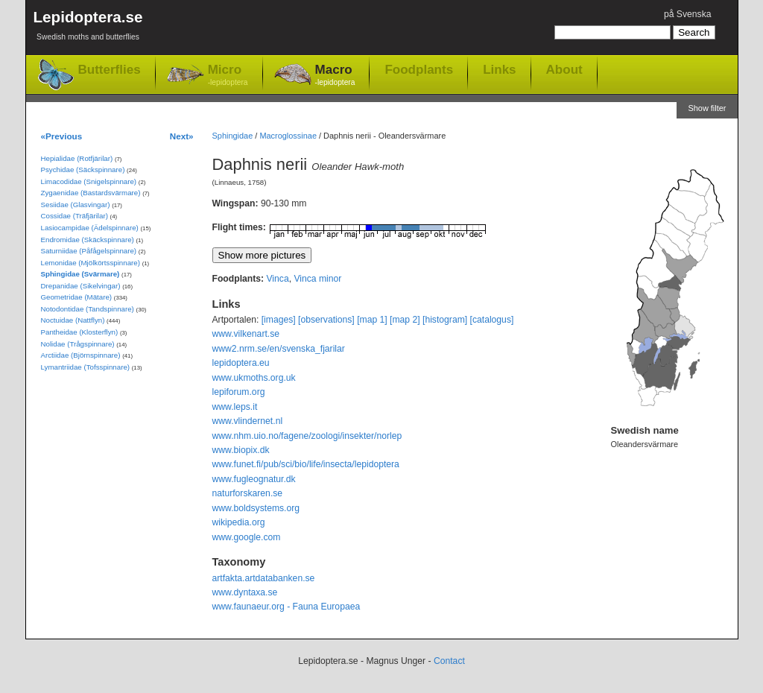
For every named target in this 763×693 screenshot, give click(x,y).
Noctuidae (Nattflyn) (73, 320)
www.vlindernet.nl (247, 421)
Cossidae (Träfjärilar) (74, 216)
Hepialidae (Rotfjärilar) (77, 158)
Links (499, 69)
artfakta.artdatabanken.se (263, 578)
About (564, 69)
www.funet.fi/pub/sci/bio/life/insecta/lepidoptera (305, 464)
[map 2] (405, 319)
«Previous (62, 136)
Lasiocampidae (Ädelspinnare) (90, 228)
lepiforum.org (238, 392)
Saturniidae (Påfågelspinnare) (89, 251)
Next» (182, 136)
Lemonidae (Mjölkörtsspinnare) (90, 263)
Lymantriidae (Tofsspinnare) (85, 367)
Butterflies (109, 70)
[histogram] (444, 319)
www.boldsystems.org (256, 508)
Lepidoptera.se (88, 28)
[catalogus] (492, 319)
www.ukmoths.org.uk (254, 378)
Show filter (707, 108)
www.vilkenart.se (246, 334)
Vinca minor (317, 278)
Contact (449, 661)
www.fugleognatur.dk (254, 479)
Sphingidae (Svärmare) (80, 274)
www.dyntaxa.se (245, 592)
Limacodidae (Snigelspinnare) (89, 181)
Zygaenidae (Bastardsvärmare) (91, 193)
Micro (228, 76)
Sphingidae (232, 135)
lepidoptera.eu (241, 363)
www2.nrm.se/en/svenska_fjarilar (278, 349)
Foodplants (418, 69)
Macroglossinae (288, 135)
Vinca (277, 278)
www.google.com (246, 537)
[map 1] (372, 319)
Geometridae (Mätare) (77, 297)
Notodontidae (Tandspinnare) (87, 309)
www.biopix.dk (241, 450)
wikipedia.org (238, 522)
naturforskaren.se (247, 493)
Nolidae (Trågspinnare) (78, 344)
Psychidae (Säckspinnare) (83, 169)
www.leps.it (235, 407)
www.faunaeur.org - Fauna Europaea (286, 606)
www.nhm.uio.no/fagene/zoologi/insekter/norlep (307, 436)
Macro (335, 76)
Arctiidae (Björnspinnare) (81, 355)
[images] (279, 319)
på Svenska (688, 14)
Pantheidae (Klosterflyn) (79, 332)
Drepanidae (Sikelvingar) (81, 286)
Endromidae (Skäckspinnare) (87, 239)
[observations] (326, 319)
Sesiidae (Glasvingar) (75, 204)
